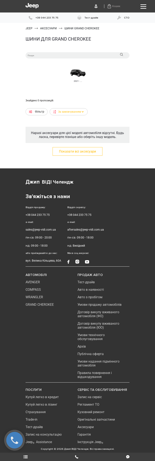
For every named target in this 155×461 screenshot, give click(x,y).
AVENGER (33, 282)
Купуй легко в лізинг (41, 404)
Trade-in (31, 419)
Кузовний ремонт (91, 412)
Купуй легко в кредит (42, 397)
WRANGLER (34, 297)
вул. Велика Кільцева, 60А (43, 260)
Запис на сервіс (90, 397)
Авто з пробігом (90, 297)
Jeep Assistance (39, 442)
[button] (114, 6)
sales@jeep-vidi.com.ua (41, 229)
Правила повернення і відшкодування (95, 375)
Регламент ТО (88, 404)
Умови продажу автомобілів (100, 305)
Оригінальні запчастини (96, 419)
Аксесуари (86, 427)
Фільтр (36, 111)
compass (33, 290)
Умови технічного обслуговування (91, 337)
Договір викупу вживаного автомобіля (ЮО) (98, 325)
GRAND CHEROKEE (40, 305)
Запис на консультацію (44, 434)
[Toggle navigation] (143, 6)
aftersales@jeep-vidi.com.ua (85, 229)
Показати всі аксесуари (77, 151)
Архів (82, 346)
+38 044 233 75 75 (38, 214)
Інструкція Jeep (90, 442)
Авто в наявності (91, 290)
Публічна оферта (91, 354)
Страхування (36, 412)
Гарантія (84, 434)
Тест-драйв (86, 282)
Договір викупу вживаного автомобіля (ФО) (98, 314)
